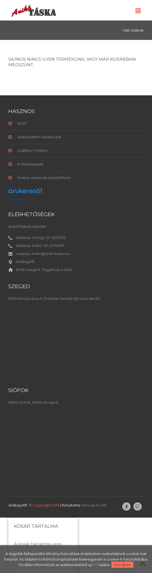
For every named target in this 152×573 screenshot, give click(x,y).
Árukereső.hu (17, 199)
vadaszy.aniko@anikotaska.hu (43, 253)
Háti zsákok (133, 30)
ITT (95, 564)
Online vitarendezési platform (44, 177)
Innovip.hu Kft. (94, 505)
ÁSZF (22, 123)
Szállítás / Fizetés (32, 150)
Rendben (122, 564)
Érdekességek (30, 164)
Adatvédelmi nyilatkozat (39, 137)
